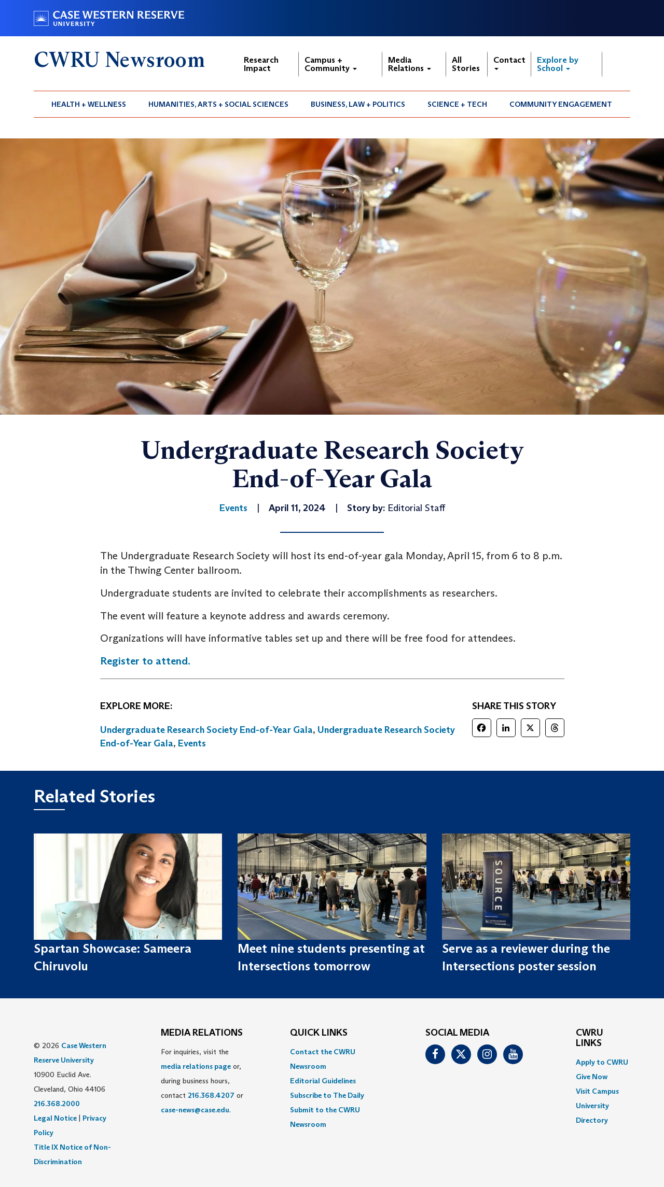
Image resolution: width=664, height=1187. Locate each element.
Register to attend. (145, 661)
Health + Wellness (88, 104)
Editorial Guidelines (323, 1080)
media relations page (196, 1066)
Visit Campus (597, 1091)
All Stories (466, 64)
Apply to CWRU (602, 1062)
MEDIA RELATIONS (202, 1033)
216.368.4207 (211, 1095)
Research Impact (261, 64)
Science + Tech (457, 104)
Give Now (591, 1076)
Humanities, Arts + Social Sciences (218, 104)
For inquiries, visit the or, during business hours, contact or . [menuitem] (202, 1080)
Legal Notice (55, 1118)
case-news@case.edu (195, 1109)
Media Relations (409, 64)
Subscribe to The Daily (327, 1095)
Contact (509, 62)
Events (192, 743)
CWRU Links (589, 1038)
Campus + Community (331, 64)
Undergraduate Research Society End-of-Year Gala (206, 730)
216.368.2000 (57, 1103)
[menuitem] (88, 104)
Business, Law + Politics (358, 104)
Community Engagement (560, 104)
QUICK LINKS (319, 1033)
